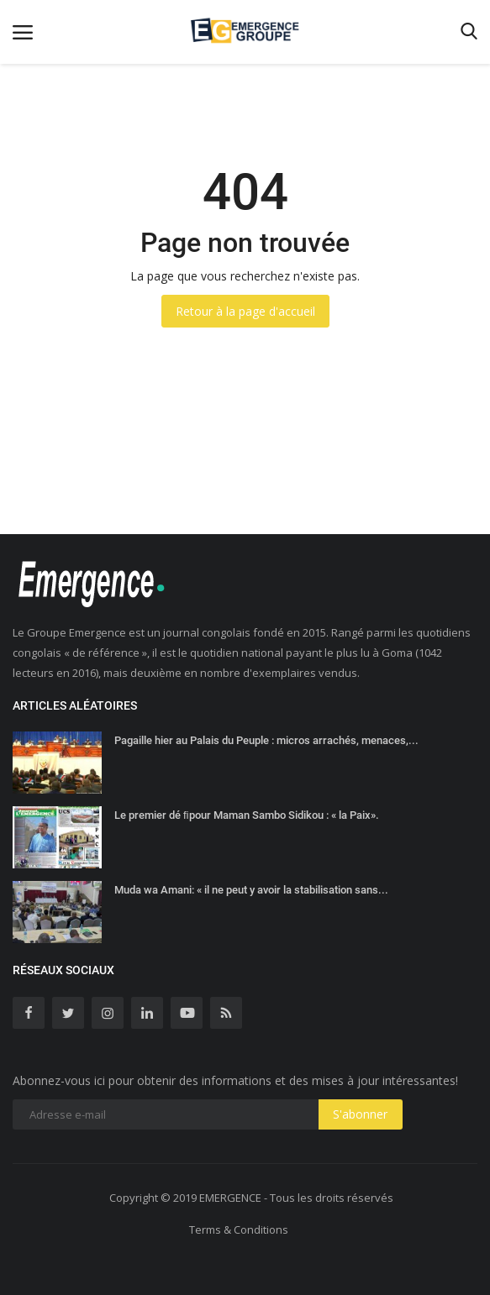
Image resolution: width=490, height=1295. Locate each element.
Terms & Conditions (238, 1229)
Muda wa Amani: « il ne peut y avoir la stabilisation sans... (251, 889)
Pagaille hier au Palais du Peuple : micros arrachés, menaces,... (266, 740)
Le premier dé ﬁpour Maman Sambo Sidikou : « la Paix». (246, 815)
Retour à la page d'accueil (245, 311)
